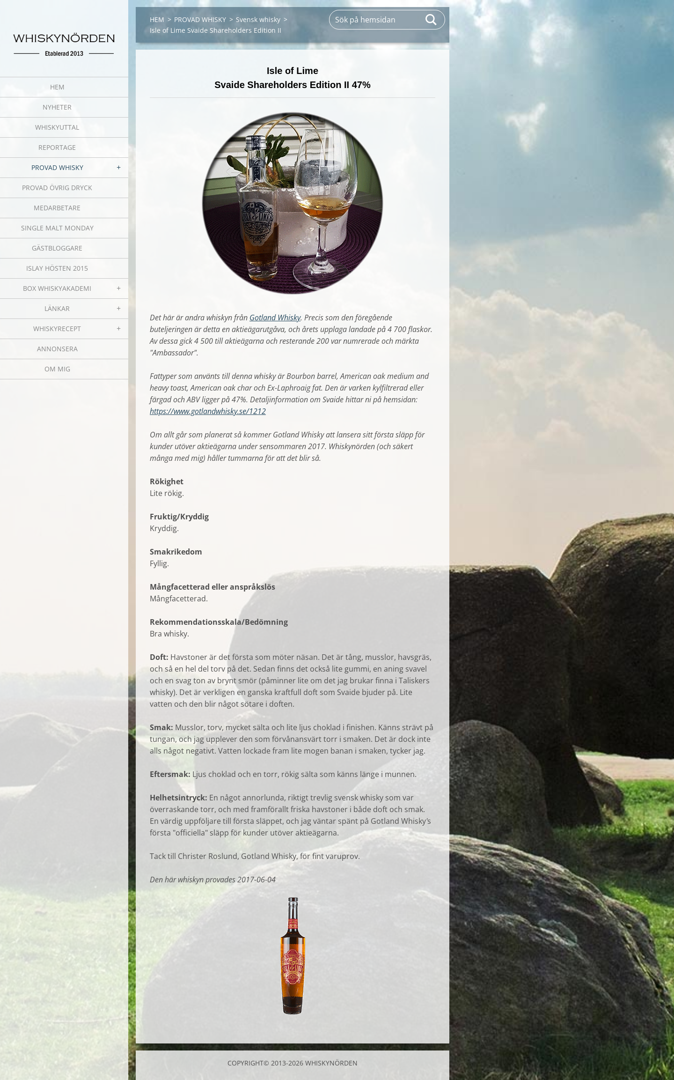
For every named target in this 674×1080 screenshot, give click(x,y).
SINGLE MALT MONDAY (57, 227)
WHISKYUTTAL (57, 127)
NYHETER (57, 107)
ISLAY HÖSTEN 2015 (57, 268)
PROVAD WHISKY (57, 167)
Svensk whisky (258, 19)
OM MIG (57, 368)
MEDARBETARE (57, 207)
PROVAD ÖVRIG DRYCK (57, 187)
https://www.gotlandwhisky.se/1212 (208, 411)
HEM (57, 86)
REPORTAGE (57, 147)
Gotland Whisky (274, 317)
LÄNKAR (57, 308)
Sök (431, 20)
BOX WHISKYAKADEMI (57, 288)
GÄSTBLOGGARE (57, 248)
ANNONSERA (57, 348)
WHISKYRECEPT (57, 328)
